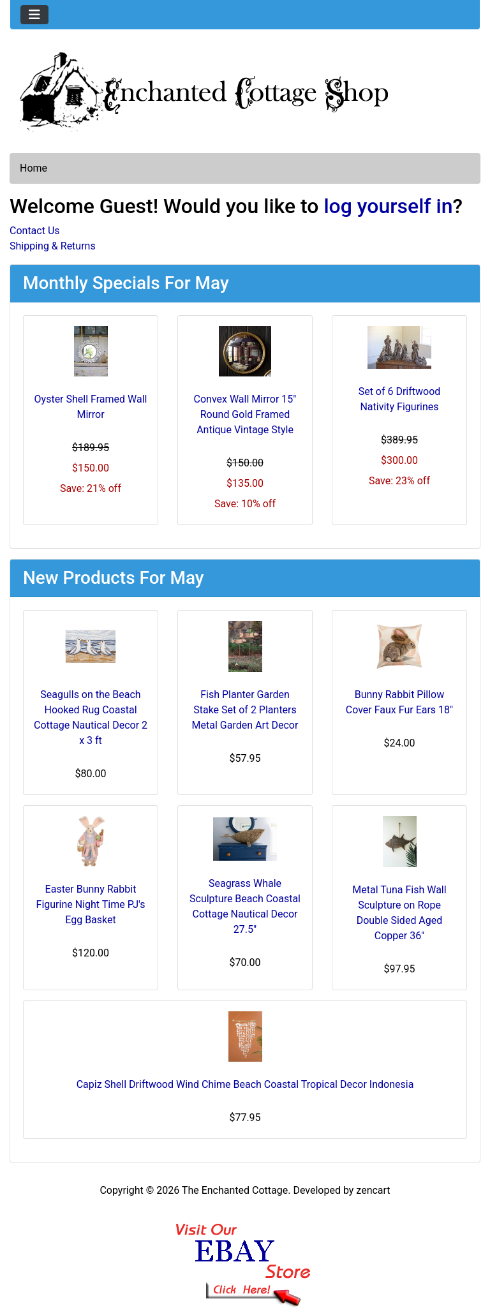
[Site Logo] (245, 89)
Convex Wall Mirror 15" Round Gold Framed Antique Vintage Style (245, 414)
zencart (373, 1190)
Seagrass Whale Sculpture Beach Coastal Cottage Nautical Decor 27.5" (245, 906)
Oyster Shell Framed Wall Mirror (90, 406)
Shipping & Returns (53, 246)
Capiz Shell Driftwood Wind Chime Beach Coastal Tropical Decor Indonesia (245, 1084)
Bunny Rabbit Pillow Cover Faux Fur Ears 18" (399, 702)
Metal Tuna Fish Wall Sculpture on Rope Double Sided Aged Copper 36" (399, 913)
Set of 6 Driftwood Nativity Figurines (400, 399)
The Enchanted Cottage (235, 1190)
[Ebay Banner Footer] (245, 1252)
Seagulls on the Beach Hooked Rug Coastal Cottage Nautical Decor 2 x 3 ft (90, 717)
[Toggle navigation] (34, 14)
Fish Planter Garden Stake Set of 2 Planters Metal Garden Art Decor (245, 709)
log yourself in (387, 206)
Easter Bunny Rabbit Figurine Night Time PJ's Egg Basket (90, 904)
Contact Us (35, 231)
